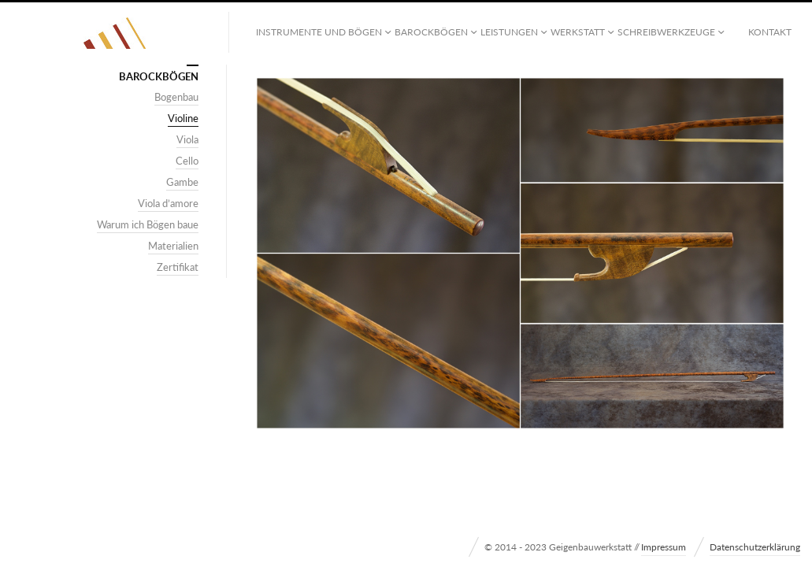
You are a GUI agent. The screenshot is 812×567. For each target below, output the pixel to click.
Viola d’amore (168, 203)
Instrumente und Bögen (319, 32)
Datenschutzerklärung (755, 547)
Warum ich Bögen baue (147, 224)
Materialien (173, 245)
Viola (187, 139)
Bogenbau (176, 97)
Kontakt (770, 32)
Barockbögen (431, 32)
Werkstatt (578, 32)
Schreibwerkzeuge (666, 32)
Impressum (663, 547)
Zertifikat (177, 267)
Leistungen (509, 32)
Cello (187, 160)
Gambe (182, 182)
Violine (183, 118)
